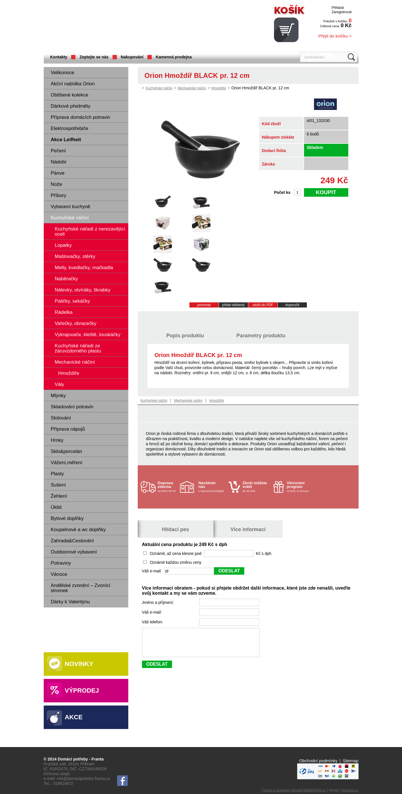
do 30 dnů (256, 486)
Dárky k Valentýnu (70, 601)
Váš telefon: (153, 622)
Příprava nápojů (68, 429)
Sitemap (350, 760)
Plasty (57, 473)
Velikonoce (62, 72)
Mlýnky (58, 395)
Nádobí (59, 162)
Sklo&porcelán (66, 451)
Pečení (58, 150)
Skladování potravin (72, 406)
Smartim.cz (350, 790)
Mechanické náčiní (192, 88)
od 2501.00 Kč (168, 486)
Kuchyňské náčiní (70, 217)
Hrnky (57, 440)
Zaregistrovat (341, 12)
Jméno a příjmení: (158, 602)
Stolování (61, 418)
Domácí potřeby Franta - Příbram (101, 26)
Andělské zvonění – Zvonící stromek (81, 588)
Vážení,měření (67, 462)
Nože (56, 184)
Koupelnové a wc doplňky (78, 529)
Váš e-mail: (152, 612)
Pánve (58, 173)
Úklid (56, 507)
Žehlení (59, 496)
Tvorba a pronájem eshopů (281, 790)
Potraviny (61, 563)
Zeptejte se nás (93, 57)
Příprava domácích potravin (80, 117)
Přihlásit (337, 8)
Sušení (58, 485)
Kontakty (58, 57)
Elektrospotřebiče (69, 128)
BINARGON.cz (314, 790)
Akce (74, 717)
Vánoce (59, 574)
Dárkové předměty (71, 106)
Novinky (79, 663)
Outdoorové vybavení (74, 552)
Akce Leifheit (66, 139)
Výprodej (82, 690)
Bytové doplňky (67, 518)
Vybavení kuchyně (70, 206)
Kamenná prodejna (174, 57)
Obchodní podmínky (318, 760)
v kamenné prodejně (212, 486)
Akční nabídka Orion (73, 83)
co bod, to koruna (300, 486)
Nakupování (132, 57)
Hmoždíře (218, 88)
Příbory (59, 195)
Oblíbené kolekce (69, 95)
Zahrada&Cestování (72, 540)
